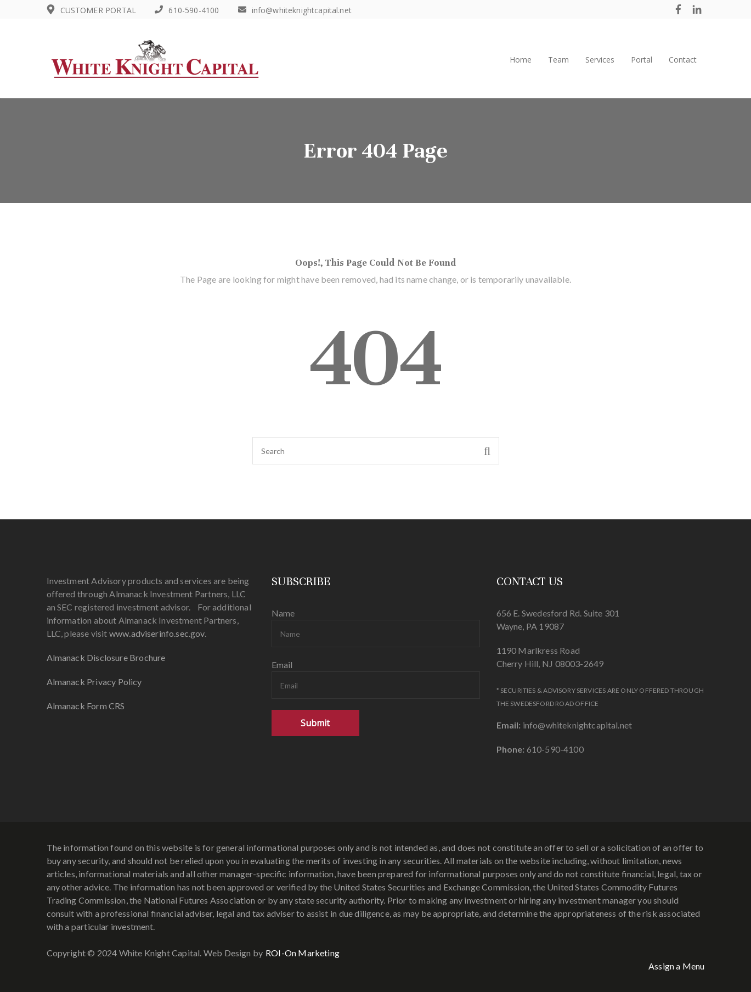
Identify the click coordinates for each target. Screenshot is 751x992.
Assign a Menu (676, 966)
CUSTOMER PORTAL (98, 10)
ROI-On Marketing (303, 953)
